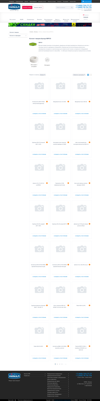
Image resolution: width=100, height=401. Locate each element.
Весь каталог (13, 19)
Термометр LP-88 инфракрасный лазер (59, 184)
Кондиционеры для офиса (53, 381)
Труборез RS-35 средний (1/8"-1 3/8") (38, 224)
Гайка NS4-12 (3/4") (80, 305)
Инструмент (47, 65)
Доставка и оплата (42, 1)
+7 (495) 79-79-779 (84, 7)
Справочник (27, 375)
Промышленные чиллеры (53, 390)
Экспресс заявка (27, 7)
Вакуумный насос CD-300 (59, 101)
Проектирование (33, 1)
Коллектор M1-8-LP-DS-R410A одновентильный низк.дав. (59, 265)
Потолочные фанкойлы (52, 385)
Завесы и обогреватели (57, 20)
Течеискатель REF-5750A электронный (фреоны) (38, 102)
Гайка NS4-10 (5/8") (38, 346)
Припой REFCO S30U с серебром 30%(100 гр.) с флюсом (81, 348)
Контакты (59, 1)
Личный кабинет (87, 1)
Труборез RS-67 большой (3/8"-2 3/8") (38, 143)
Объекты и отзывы (52, 1)
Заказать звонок (38, 7)
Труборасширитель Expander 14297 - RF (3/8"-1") (38, 306)
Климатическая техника (52, 396)
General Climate (82, 400)
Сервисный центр (19, 1)
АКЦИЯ (21, 19)
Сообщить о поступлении (39, 113)
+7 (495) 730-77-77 (84, 5)
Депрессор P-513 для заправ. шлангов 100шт (81, 224)
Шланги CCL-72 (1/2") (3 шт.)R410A (38, 184)
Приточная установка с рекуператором (56, 377)
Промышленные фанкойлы (53, 386)
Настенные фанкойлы (52, 383)
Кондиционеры (30, 19)
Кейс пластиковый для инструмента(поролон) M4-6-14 (80, 143)
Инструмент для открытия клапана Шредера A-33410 (59, 143)
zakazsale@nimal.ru (88, 10)
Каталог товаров (14, 32)
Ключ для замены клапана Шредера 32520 (80, 184)
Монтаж (26, 1)
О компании (11, 1)
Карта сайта (11, 400)
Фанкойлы (39, 19)
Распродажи (65, 1)
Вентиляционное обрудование (48, 20)
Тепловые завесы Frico (52, 392)
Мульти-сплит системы (66, 20)
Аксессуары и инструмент (34, 65)
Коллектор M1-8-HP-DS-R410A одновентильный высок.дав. (38, 265)
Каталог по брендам (15, 35)
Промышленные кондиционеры (54, 373)
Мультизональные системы (75, 20)
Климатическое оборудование (54, 394)
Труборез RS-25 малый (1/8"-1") (59, 224)
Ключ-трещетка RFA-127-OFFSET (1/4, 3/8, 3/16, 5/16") (59, 306)
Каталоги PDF (73, 1)
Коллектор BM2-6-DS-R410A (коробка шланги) (59, 347)
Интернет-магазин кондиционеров (63, 400)
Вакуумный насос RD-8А (81, 101)
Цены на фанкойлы (51, 379)
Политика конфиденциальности (25, 400)
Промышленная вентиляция (54, 375)
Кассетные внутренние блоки (54, 388)
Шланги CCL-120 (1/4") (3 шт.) (81, 264)
